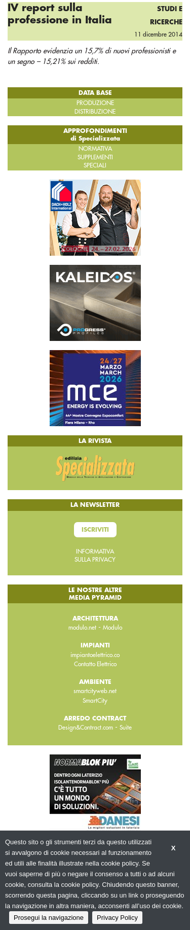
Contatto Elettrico (95, 664)
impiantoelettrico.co (95, 655)
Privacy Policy (117, 917)
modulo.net (82, 628)
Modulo (112, 628)
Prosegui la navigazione (49, 917)
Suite (126, 728)
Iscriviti (95, 530)
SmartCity (95, 701)
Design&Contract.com (85, 728)
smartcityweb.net (95, 691)
